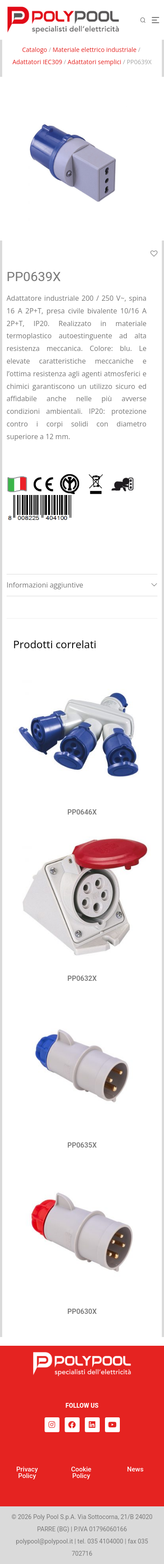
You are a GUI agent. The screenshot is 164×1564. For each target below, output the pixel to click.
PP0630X (82, 1311)
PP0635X (82, 1145)
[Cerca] (145, 20)
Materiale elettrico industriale (94, 49)
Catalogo (34, 49)
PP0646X (82, 812)
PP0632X (82, 978)
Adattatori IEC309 (37, 62)
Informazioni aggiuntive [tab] (45, 585)
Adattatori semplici (95, 62)
